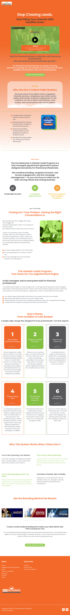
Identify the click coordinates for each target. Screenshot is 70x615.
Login (3, 577)
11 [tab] (42, 520)
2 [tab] (27, 520)
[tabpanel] (12, 513)
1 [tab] (26, 520)
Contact (4, 575)
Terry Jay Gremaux (19, 28)
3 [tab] (29, 520)
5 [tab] (32, 520)
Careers (26, 565)
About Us (4, 573)
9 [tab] (39, 520)
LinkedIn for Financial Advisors (11, 567)
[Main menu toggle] (66, 3)
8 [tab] (37, 520)
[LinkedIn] (63, 609)
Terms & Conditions (8, 571)
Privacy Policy (28, 567)
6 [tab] (34, 520)
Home (3, 565)
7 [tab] (36, 520)
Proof (3, 569)
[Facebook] (67, 609)
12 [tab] (44, 520)
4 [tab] (31, 520)
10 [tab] (41, 520)
